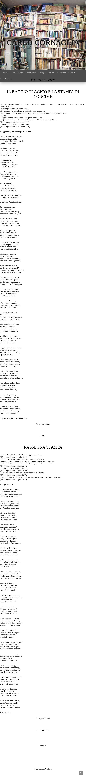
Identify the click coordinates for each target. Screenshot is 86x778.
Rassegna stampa (43, 447)
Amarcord (51, 73)
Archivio (63, 73)
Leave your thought (43, 424)
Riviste (73, 73)
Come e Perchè (17, 73)
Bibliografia (31, 73)
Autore (5, 73)
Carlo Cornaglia (43, 42)
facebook (48, 769)
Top (81, 773)
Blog (42, 73)
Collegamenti (7, 79)
